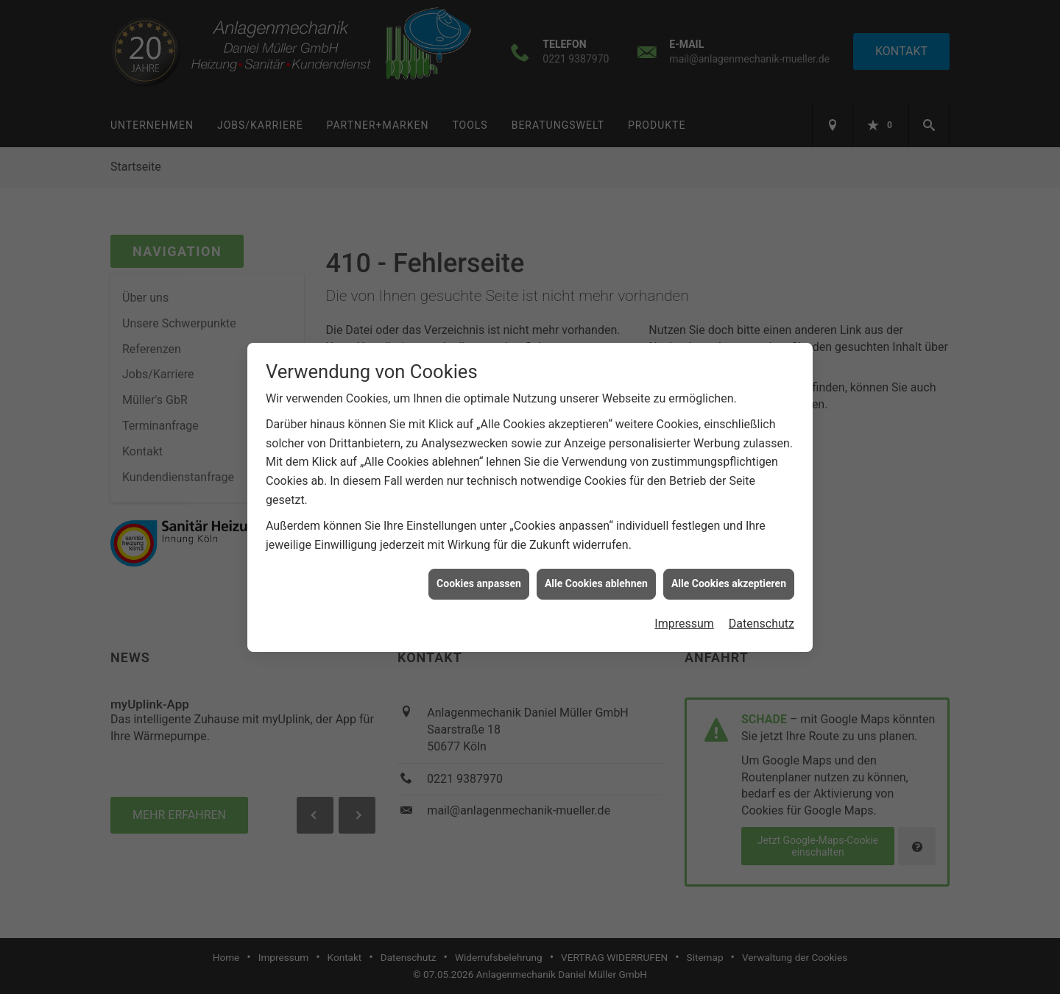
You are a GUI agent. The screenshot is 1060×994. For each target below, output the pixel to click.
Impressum (684, 615)
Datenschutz (761, 615)
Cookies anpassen (479, 575)
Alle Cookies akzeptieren (728, 575)
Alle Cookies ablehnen (596, 575)
